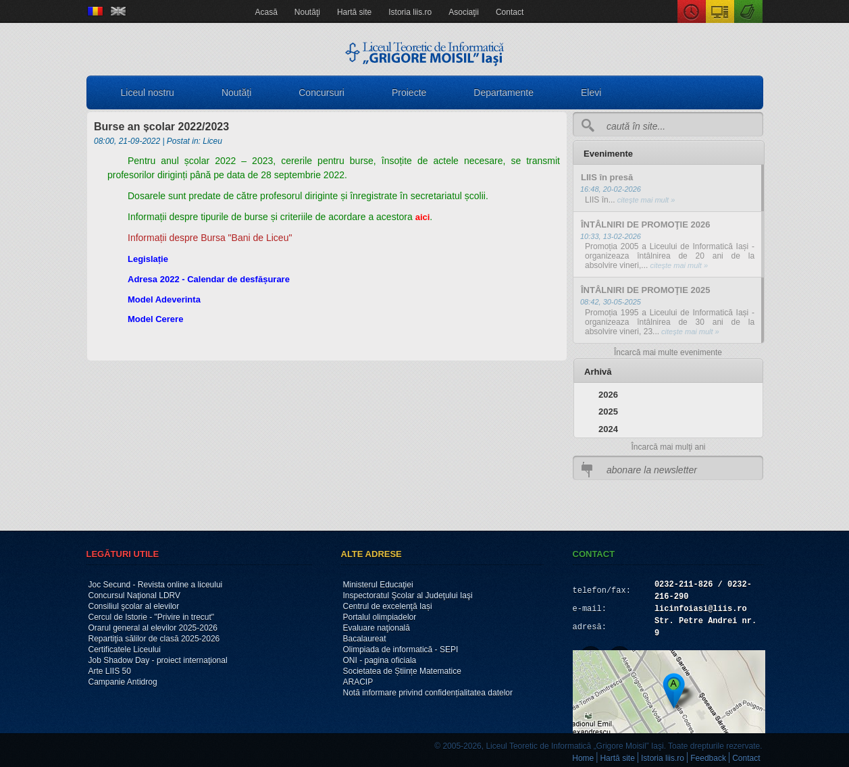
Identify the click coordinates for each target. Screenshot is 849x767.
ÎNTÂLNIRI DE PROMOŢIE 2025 (645, 290)
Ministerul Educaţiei (378, 584)
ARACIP (358, 682)
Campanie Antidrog (122, 682)
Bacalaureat (364, 638)
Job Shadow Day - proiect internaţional (158, 660)
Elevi (591, 92)
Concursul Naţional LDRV (134, 595)
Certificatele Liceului (124, 649)
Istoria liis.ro (410, 12)
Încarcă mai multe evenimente (668, 352)
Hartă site (354, 12)
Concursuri (321, 92)
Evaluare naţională (376, 628)
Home (583, 758)
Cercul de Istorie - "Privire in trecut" (151, 617)
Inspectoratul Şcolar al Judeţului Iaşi (408, 595)
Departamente (503, 92)
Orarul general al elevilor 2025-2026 (152, 628)
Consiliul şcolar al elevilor (134, 606)
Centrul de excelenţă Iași (387, 606)
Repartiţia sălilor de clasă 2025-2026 (154, 638)
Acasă (266, 12)
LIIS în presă (607, 177)
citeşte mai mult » (645, 200)
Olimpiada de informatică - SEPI (401, 649)
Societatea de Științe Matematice (402, 671)
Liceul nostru (147, 92)
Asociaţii (463, 12)
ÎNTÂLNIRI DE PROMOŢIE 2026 (645, 224)
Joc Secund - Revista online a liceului (155, 584)
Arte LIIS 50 (109, 671)
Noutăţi (307, 12)
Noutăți (236, 92)
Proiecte (409, 92)
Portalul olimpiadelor (380, 617)
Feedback (708, 758)
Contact (509, 12)
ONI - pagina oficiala (380, 660)
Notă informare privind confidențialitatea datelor (428, 692)
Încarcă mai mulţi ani (668, 447)
